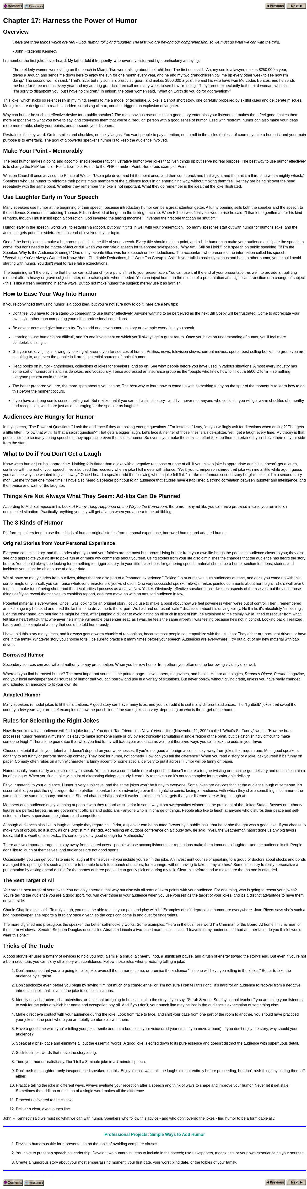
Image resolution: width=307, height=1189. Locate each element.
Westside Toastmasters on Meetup (28, 1176)
